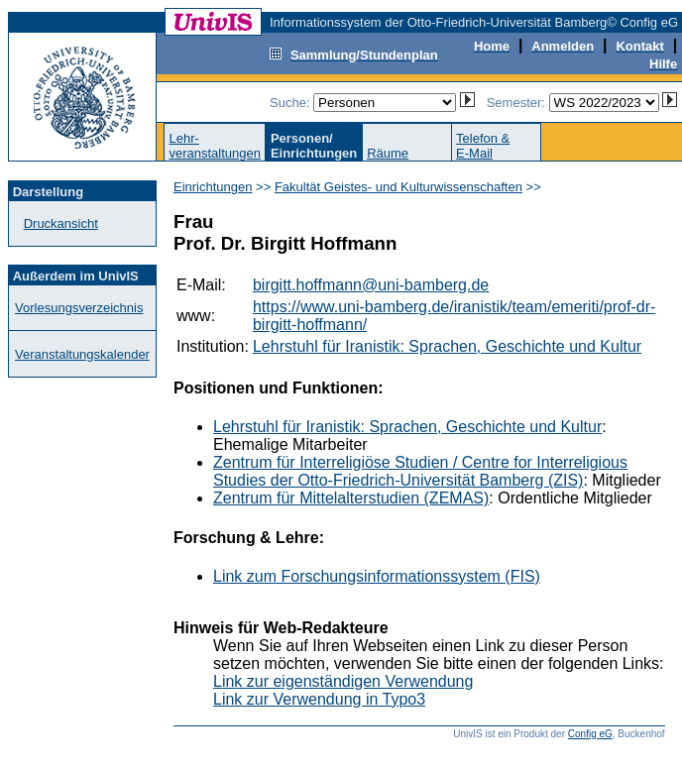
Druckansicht (61, 223)
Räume (387, 153)
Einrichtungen (213, 186)
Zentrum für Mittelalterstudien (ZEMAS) (351, 498)
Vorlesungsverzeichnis (79, 307)
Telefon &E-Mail (483, 146)
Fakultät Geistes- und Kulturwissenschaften (398, 186)
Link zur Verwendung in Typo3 (319, 699)
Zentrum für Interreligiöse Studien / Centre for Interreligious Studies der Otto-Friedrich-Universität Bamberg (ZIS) (420, 471)
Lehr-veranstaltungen (215, 146)
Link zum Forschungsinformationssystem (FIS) (376, 576)
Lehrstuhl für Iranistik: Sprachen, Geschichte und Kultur (447, 346)
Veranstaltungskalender (82, 354)
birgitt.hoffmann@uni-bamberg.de (371, 284)
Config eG (590, 733)
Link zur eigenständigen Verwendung (343, 681)
